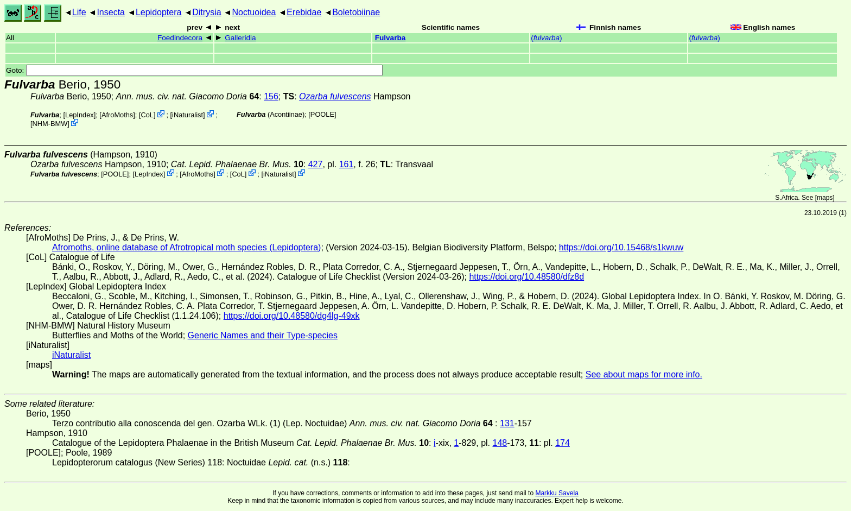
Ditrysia (206, 12)
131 (507, 423)
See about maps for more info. (644, 374)
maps (825, 197)
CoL (147, 115)
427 (315, 164)
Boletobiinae (356, 12)
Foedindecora (179, 38)
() (546, 38)
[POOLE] (322, 114)
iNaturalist (187, 115)
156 (271, 96)
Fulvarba (390, 38)
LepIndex (79, 115)
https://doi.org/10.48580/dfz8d (526, 276)
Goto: (194, 70)
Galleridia (240, 38)
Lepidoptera (159, 12)
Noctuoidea (254, 12)
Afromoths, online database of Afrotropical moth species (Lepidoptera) (186, 247)
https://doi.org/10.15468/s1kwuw (621, 247)
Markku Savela (556, 493)
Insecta (111, 12)
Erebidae (304, 12)
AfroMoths (117, 115)
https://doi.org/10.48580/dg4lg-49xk (292, 315)
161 (346, 164)
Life (79, 12)
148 (500, 442)
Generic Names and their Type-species (263, 335)
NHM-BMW (50, 123)
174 (562, 442)
